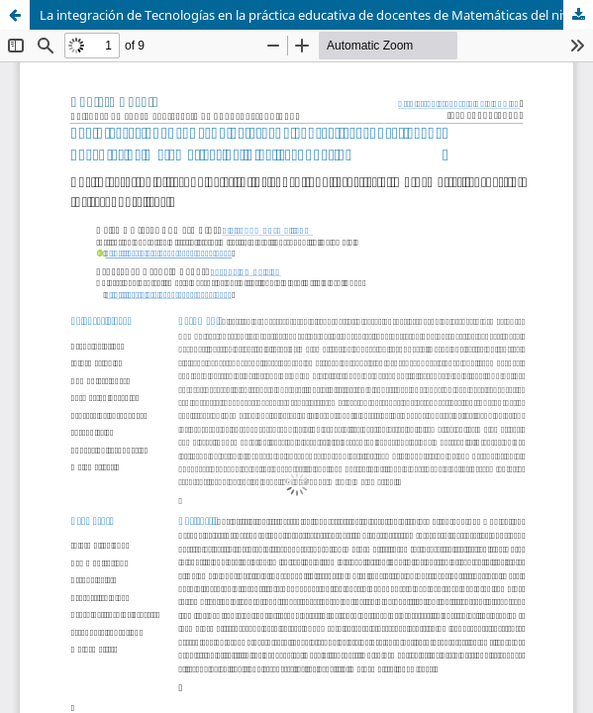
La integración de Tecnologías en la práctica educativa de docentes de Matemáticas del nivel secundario (316, 15)
